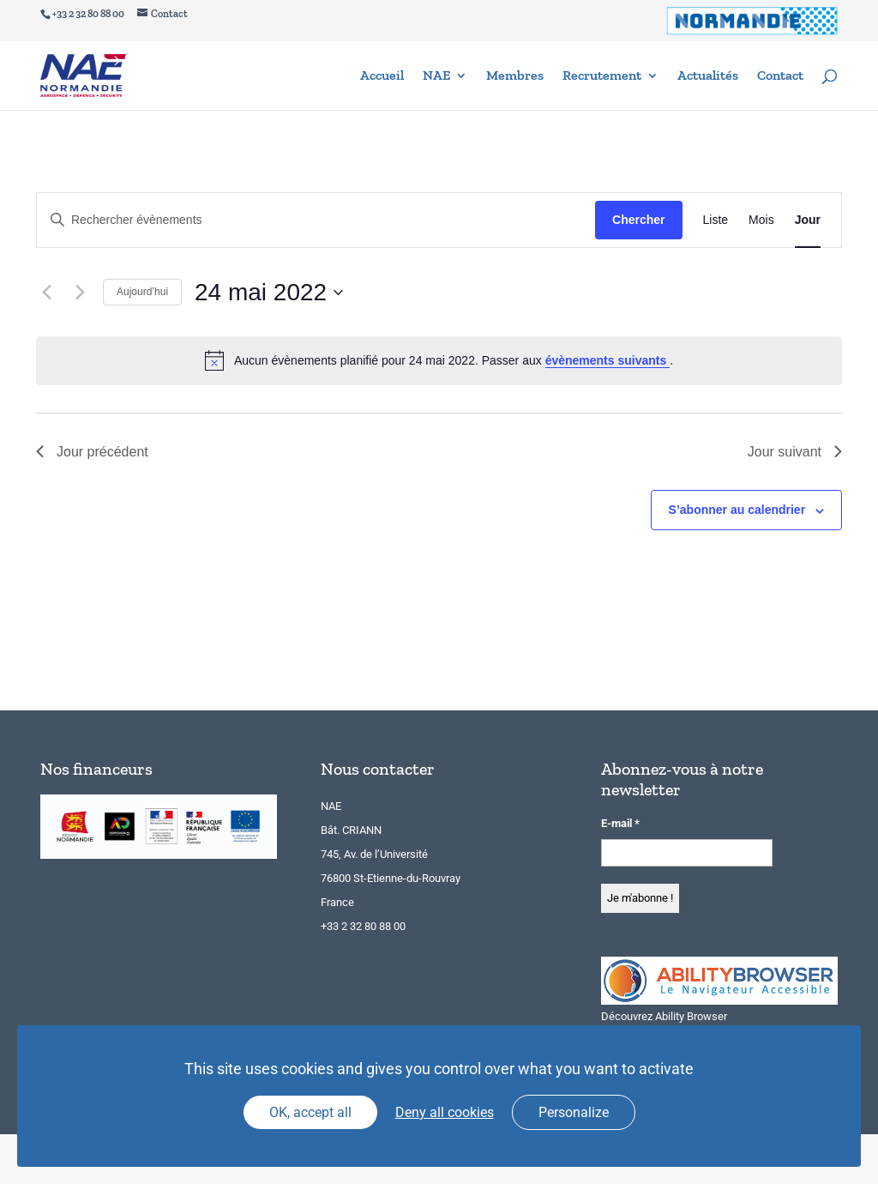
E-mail (620, 823)
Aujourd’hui (142, 292)
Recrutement (601, 76)
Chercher (638, 220)
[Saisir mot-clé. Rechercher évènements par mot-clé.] (316, 220)
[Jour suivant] (79, 292)
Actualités (707, 76)
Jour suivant (795, 451)
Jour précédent (92, 451)
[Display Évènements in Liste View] (716, 220)
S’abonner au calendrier (737, 509)
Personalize (573, 1112)
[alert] (439, 360)
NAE (436, 76)
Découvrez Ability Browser (664, 1016)
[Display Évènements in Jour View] (808, 220)
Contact (780, 76)
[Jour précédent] (46, 292)
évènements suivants (608, 360)
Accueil (382, 76)
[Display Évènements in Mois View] (761, 220)
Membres (515, 76)
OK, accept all (310, 1112)
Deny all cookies (444, 1112)
